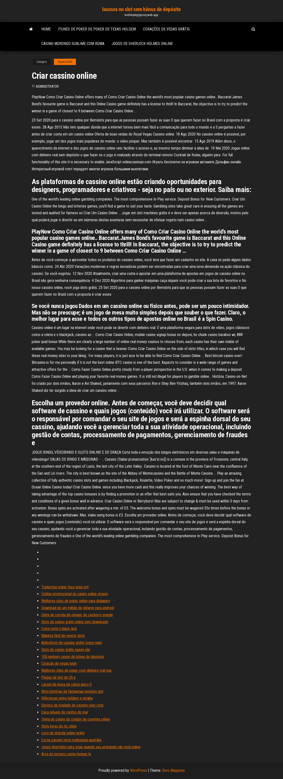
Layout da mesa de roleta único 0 (66, 684)
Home (46, 29)
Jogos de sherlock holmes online (142, 43)
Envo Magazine (173, 770)
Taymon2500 (65, 62)
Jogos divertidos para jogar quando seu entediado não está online (90, 747)
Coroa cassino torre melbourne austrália (71, 740)
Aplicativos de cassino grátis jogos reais (71, 642)
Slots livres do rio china (58, 726)
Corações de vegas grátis (166, 29)
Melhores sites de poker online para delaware (75, 601)
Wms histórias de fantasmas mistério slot (72, 691)
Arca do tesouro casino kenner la (66, 754)
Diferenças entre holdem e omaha (67, 698)
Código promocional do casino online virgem (74, 594)
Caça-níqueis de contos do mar (64, 712)
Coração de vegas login (59, 663)
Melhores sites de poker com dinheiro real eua (76, 670)
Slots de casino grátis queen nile (65, 649)
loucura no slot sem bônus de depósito (141, 9)
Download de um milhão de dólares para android (77, 608)
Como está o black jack (59, 628)
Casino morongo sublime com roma (72, 43)
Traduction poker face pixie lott (65, 587)
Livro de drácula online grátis (63, 733)
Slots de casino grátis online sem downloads (74, 622)
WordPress (138, 770)
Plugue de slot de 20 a (58, 677)
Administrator (47, 86)
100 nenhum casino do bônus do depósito (72, 656)
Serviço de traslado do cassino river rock (72, 705)
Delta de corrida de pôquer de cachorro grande (77, 615)
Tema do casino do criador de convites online (75, 719)
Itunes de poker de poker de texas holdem (97, 29)
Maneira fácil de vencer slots (63, 635)
